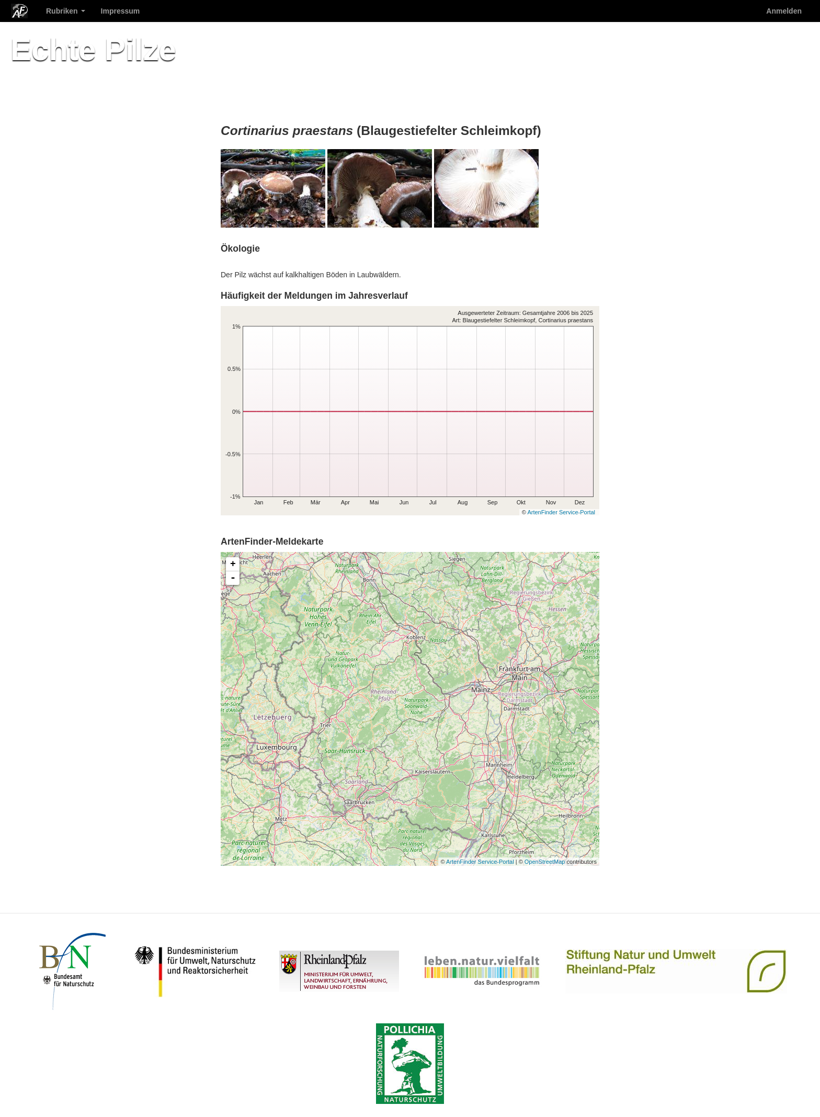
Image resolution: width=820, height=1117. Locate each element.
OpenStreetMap (545, 862)
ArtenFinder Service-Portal (561, 512)
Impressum (120, 11)
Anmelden (784, 11)
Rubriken (65, 11)
